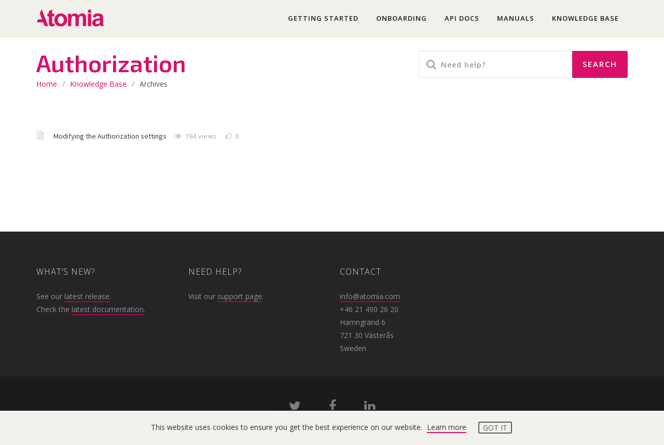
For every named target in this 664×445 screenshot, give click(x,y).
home (46, 84)
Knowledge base (585, 18)
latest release (86, 296)
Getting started (323, 18)
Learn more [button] (446, 427)
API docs (462, 18)
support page (239, 296)
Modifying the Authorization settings (110, 136)
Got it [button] (495, 428)
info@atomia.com (370, 296)
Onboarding (401, 18)
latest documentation (108, 309)
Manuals (515, 18)
